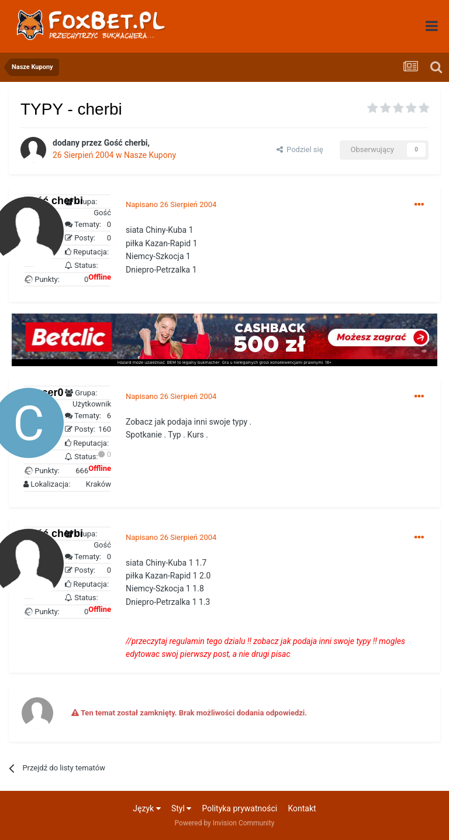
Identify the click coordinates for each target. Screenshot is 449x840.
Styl (181, 808)
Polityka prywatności (240, 808)
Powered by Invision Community (225, 823)
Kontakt (302, 808)
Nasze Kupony (150, 155)
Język (146, 808)
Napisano (171, 204)
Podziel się (300, 149)
